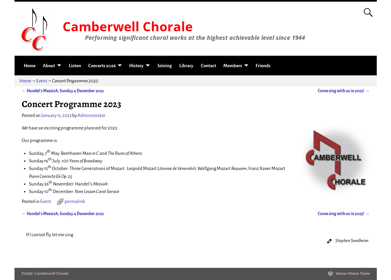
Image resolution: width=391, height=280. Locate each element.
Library (186, 65)
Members (232, 65)
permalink (75, 201)
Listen (75, 65)
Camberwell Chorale (128, 26)
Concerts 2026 (102, 65)
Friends (263, 65)
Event (41, 80)
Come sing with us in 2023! (344, 91)
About (49, 65)
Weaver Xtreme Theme (353, 273)
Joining (164, 65)
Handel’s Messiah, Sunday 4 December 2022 (63, 91)
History (136, 65)
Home (30, 65)
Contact (208, 65)
